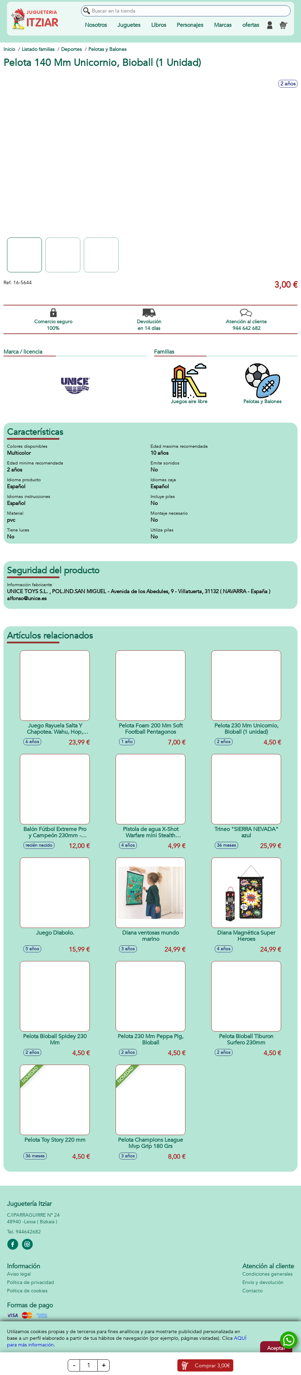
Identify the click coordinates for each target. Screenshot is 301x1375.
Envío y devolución (263, 1282)
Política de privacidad (30, 1282)
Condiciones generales (267, 1274)
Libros (158, 25)
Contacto (252, 1290)
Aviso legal (19, 1274)
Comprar (212, 1365)
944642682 (28, 1232)
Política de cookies (27, 1290)
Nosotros (96, 25)
